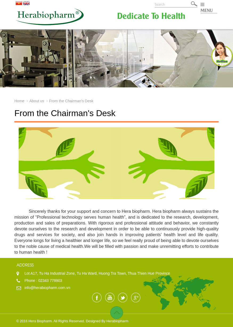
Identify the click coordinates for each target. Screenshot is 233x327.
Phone (30, 280)
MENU (207, 7)
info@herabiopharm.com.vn (47, 288)
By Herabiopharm (114, 321)
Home (19, 101)
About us (36, 101)
